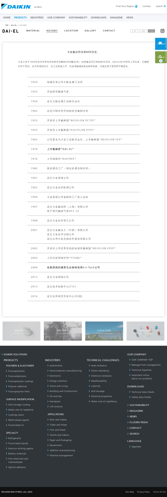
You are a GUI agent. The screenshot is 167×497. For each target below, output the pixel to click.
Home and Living (57, 386)
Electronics (54, 376)
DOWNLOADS (98, 17)
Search (155, 55)
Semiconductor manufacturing (64, 370)
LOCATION (71, 30)
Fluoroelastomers (16, 376)
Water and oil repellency (103, 401)
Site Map (129, 492)
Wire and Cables (57, 419)
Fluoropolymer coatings (19, 381)
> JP (134, 31)
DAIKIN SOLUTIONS (14, 354)
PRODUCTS (20, 17)
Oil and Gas (54, 396)
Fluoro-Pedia (137, 422)
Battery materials (16, 453)
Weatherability (98, 381)
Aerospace (53, 401)
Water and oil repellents (20, 409)
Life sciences (55, 406)
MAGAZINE (116, 17)
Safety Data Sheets (140, 397)
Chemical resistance (100, 376)
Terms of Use (159, 492)
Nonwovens (54, 445)
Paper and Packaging (59, 440)
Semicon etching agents (19, 448)
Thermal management (60, 455)
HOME (6, 17)
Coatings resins (15, 415)
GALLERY (91, 30)
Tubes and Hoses (57, 424)
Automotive (54, 365)
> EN (143, 31)
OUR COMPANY (56, 17)
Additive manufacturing (61, 450)
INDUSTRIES (37, 17)
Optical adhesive (16, 467)
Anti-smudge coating (18, 404)
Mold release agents (17, 420)
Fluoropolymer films (18, 391)
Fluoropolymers (15, 371)
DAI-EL (14, 25)
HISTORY (52, 30)
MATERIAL (33, 30)
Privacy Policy (143, 492)
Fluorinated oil (15, 425)
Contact (147, 6)
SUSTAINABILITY (78, 17)
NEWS (129, 17)
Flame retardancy (99, 370)
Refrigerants (13, 438)
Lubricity (94, 386)
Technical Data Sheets (141, 392)
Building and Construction (62, 391)
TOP (6, 25)
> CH (151, 31)
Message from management (145, 365)
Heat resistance (98, 365)
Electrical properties (100, 396)
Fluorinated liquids (17, 443)
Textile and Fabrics (58, 435)
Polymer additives (16, 386)
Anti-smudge (96, 391)
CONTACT (109, 30)
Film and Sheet (56, 430)
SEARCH (133, 433)
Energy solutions (57, 381)
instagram (162, 31)
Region (125, 6)
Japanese (135, 446)
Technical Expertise (140, 370)
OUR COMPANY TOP (141, 360)
